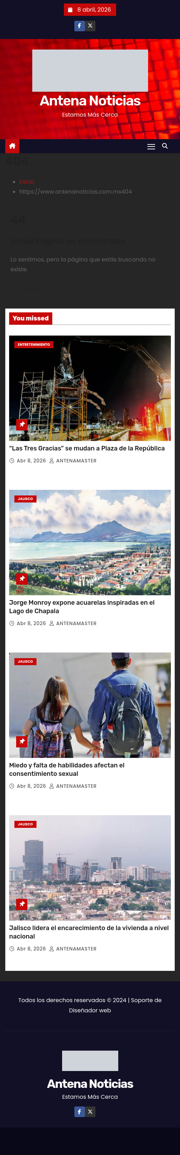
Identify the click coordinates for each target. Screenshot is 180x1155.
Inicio (26, 182)
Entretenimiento (34, 344)
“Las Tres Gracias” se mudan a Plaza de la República (87, 448)
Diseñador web (90, 1010)
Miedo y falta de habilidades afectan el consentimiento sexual (67, 769)
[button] (167, 146)
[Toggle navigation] (151, 146)
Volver (31, 288)
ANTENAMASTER (72, 460)
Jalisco (25, 498)
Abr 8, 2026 (32, 460)
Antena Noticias (90, 100)
